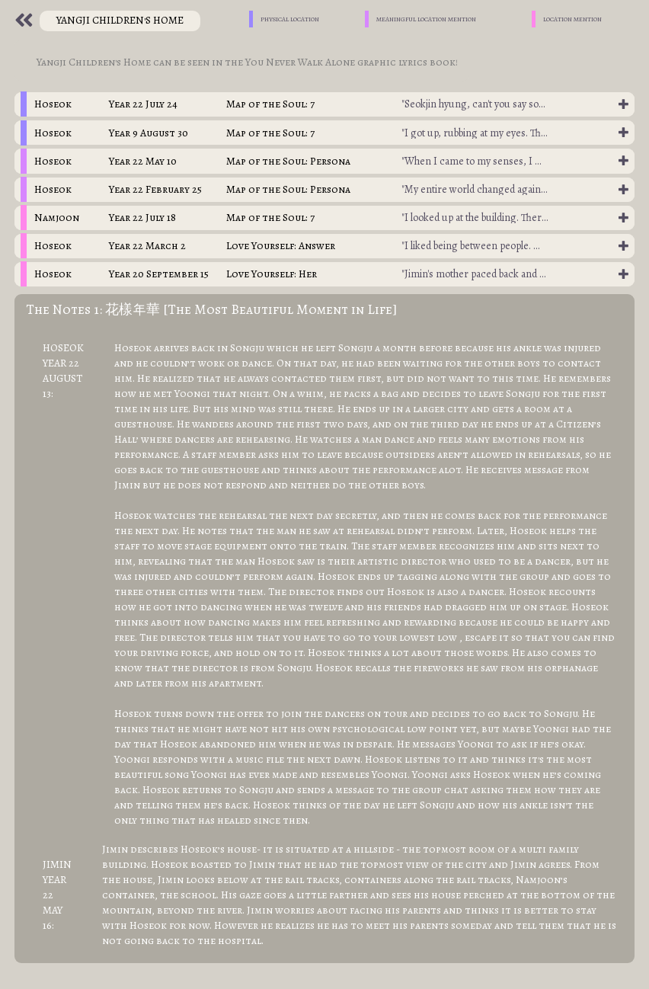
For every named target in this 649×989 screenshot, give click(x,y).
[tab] (324, 104)
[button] (324, 104)
